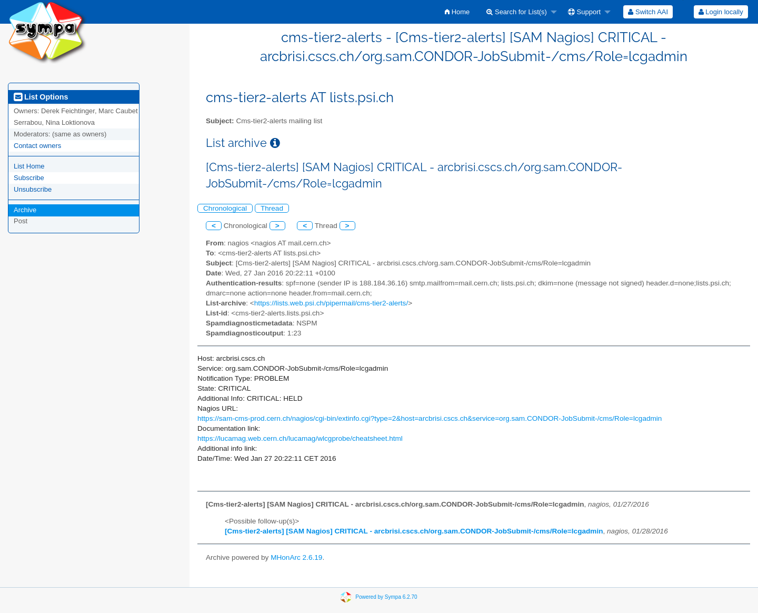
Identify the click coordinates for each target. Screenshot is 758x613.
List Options (41, 97)
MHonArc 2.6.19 (296, 557)
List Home (29, 166)
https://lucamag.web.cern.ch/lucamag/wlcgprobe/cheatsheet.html (300, 438)
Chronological (225, 208)
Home (457, 12)
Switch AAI (648, 12)
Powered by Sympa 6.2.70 (386, 597)
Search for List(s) (516, 12)
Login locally (721, 12)
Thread (272, 208)
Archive (25, 210)
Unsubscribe (33, 189)
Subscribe (29, 178)
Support (584, 12)
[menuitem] (457, 12)
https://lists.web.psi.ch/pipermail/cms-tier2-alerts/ (331, 303)
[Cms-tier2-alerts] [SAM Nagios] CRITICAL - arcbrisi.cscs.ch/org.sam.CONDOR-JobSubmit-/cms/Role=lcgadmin (414, 531)
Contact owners (37, 146)
